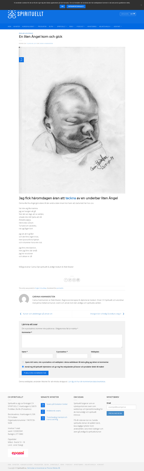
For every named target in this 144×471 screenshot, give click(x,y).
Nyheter (17, 26)
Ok (62, 6)
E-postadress (62, 352)
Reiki (71, 26)
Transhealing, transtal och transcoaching (57, 418)
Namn (25, 352)
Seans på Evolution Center (57, 404)
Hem (9, 26)
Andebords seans (54, 411)
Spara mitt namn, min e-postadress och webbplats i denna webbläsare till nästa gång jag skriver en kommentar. (67, 362)
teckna (70, 198)
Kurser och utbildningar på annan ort (35, 314)
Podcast (81, 26)
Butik (51, 26)
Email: (109, 403)
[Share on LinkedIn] (78, 280)
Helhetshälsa (105, 26)
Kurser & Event (28, 26)
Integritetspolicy (76, 6)
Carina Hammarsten (46, 43)
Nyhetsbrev (92, 26)
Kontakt (118, 26)
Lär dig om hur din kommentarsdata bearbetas (86, 381)
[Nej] (141, 5)
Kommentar (27, 332)
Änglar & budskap (26, 33)
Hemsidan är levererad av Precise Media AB (43, 468)
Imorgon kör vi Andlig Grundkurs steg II (107, 314)
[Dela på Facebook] (66, 280)
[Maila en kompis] (74, 280)
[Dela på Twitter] (70, 280)
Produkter (42, 26)
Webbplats (95, 352)
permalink (60, 288)
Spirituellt (62, 26)
